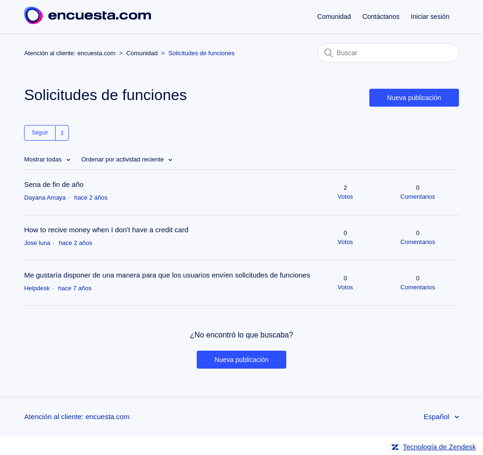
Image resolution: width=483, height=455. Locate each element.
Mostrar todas (43, 159)
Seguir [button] (40, 132)
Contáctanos (381, 16)
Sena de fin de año (53, 184)
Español (437, 417)
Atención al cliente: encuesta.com (70, 53)
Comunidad (334, 16)
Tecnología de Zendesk (439, 447)
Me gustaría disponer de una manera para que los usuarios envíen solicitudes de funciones (167, 275)
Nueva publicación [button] (414, 97)
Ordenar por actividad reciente (123, 159)
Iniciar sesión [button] (430, 16)
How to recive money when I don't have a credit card (106, 230)
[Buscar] (388, 52)
